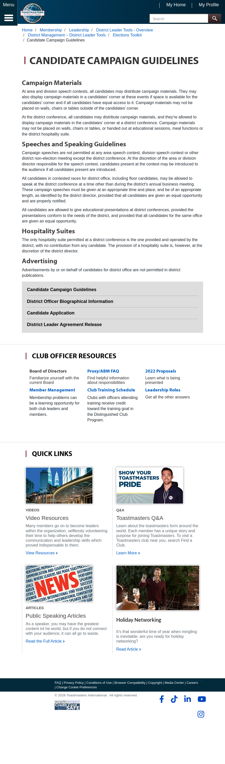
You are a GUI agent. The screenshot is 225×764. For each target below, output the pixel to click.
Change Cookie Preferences (76, 726)
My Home (176, 4)
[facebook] (161, 738)
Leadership (79, 32)
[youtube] (200, 738)
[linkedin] (187, 738)
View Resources (40, 555)
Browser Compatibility (130, 722)
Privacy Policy (74, 722)
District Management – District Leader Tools (67, 37)
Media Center (174, 722)
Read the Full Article (44, 661)
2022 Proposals (160, 373)
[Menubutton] (9, 13)
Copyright (155, 722)
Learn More (126, 555)
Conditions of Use (99, 722)
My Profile (209, 4)
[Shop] (59, 487)
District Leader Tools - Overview (124, 32)
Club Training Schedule (111, 392)
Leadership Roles (162, 392)
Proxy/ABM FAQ (103, 373)
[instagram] (200, 753)
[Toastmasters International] (32, 13)
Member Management (52, 392)
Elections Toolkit (127, 37)
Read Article (127, 669)
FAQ (58, 722)
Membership (51, 32)
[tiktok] (174, 738)
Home (27, 32)
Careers (192, 722)
